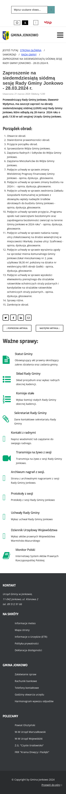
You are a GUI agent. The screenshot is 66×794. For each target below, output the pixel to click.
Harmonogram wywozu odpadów (34, 701)
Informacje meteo (25, 623)
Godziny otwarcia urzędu (29, 694)
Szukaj (51, 10)
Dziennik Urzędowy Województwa (34, 530)
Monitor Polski (25, 550)
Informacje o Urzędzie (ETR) (31, 636)
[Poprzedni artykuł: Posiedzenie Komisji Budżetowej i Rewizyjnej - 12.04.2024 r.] (17, 328)
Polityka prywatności (27, 643)
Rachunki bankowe (26, 681)
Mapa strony (22, 630)
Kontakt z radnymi (23, 432)
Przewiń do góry (52, 785)
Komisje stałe (25, 393)
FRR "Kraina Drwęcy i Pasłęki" (32, 752)
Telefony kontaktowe (27, 687)
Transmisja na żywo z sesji (33, 452)
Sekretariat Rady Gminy (30, 413)
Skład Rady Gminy (28, 373)
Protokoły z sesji (22, 493)
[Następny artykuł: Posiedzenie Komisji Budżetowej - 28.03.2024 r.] (49, 328)
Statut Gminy (24, 354)
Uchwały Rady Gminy (25, 513)
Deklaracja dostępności (28, 650)
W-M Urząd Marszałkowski (30, 732)
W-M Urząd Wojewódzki (29, 738)
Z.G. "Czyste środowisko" (29, 745)
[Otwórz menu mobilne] (60, 35)
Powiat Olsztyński (25, 725)
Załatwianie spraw (25, 674)
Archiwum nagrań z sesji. (28, 472)
